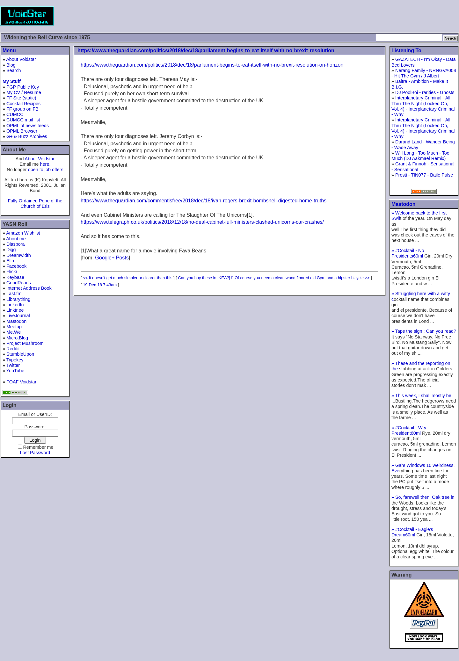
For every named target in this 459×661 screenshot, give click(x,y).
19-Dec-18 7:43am (100, 284)
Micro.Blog (17, 337)
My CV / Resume (23, 92)
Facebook (16, 266)
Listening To (406, 50)
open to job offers (45, 169)
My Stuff (12, 81)
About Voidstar (21, 59)
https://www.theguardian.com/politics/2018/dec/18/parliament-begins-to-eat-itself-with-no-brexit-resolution (205, 50)
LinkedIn (15, 304)
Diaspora (15, 244)
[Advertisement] (343, 16)
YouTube (15, 370)
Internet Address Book (29, 288)
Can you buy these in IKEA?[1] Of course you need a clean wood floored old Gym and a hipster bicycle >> (273, 277)
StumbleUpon (20, 354)
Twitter (13, 365)
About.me (16, 238)
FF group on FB (22, 109)
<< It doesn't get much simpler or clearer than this (127, 277)
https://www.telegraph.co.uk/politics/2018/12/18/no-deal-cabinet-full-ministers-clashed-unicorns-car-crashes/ (202, 222)
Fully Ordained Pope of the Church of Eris (35, 203)
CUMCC (15, 114)
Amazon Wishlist (23, 233)
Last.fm (13, 293)
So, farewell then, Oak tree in (423, 497)
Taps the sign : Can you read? (423, 331)
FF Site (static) (21, 97)
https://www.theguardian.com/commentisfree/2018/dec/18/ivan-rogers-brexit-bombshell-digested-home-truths (203, 200)
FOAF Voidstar (21, 381)
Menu (9, 50)
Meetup (14, 326)
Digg (11, 249)
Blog (11, 65)
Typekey (15, 359)
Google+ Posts (111, 257)
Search (13, 70)
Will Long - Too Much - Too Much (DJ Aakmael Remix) (420, 155)
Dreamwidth (18, 255)
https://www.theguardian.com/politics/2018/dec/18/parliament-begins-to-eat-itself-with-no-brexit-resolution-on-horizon (212, 65)
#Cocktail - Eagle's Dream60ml (412, 532)
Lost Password (35, 452)
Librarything (18, 299)
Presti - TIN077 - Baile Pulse (424, 175)
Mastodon (16, 321)
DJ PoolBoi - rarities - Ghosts (425, 92)
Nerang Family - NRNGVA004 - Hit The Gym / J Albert (423, 73)
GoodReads (18, 282)
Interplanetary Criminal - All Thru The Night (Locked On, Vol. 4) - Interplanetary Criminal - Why (423, 106)
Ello (10, 260)
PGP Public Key (22, 87)
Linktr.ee (15, 310)
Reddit (13, 348)
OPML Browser (21, 131)
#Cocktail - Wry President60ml (408, 430)
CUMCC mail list (23, 119)
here (44, 164)
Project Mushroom (25, 343)
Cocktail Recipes (23, 103)
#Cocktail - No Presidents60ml (407, 253)
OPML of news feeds (27, 125)
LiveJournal (18, 315)
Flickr (11, 271)
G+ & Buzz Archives (26, 136)
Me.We (13, 332)
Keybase (15, 277)
